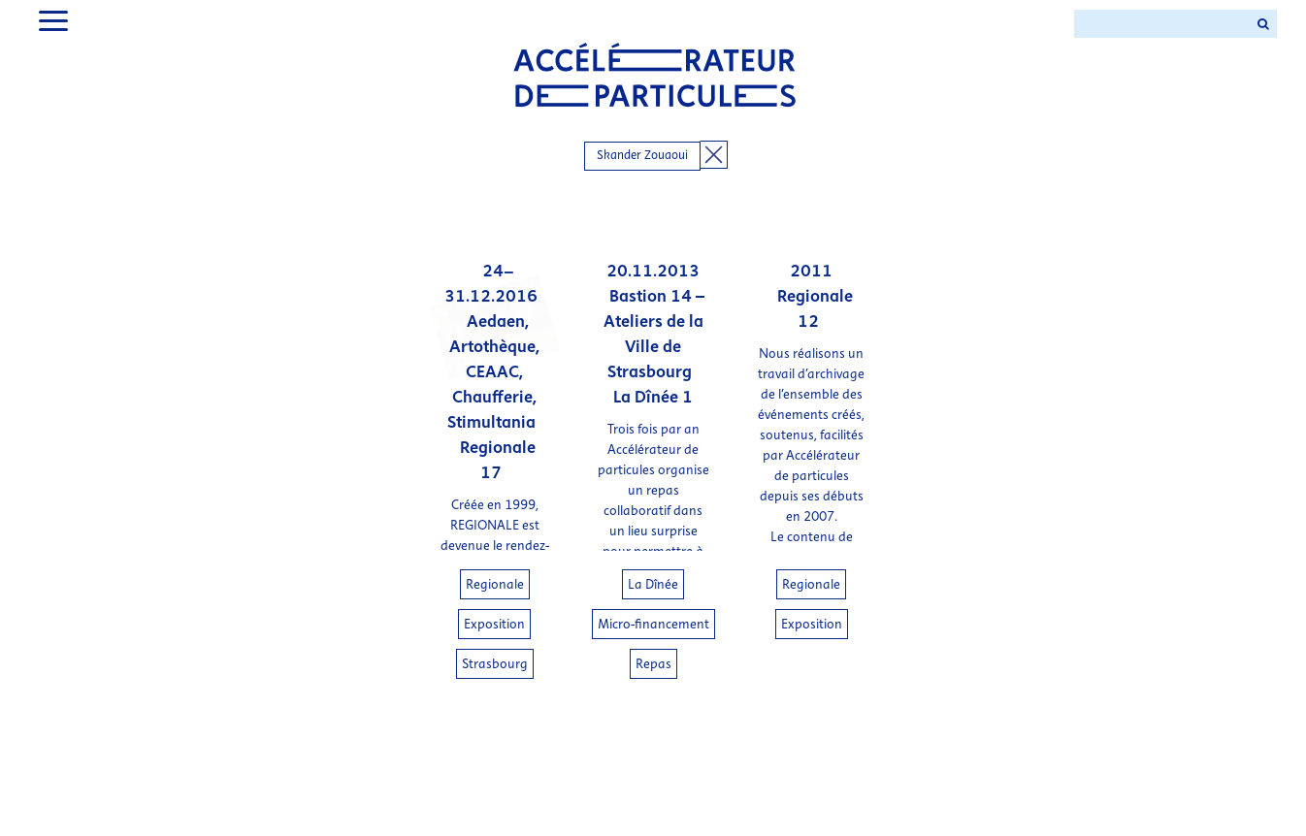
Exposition (494, 624)
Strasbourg (495, 664)
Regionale (495, 584)
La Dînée (653, 584)
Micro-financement (653, 624)
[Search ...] (1161, 24)
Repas (653, 664)
